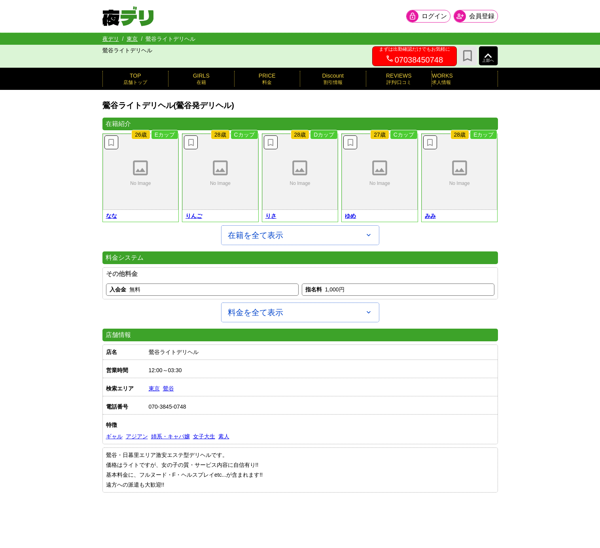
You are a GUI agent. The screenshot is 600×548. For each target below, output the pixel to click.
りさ (270, 216)
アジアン (137, 436)
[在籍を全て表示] (300, 235)
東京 (132, 39)
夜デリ (110, 39)
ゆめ (350, 216)
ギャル (114, 436)
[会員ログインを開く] (428, 16)
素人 (223, 436)
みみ (430, 216)
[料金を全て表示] (300, 312)
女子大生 (204, 436)
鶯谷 (168, 388)
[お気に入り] (467, 55)
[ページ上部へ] (488, 55)
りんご (193, 216)
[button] (141, 172)
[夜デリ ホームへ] (128, 16)
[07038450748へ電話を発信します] (414, 56)
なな (111, 216)
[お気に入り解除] (111, 142)
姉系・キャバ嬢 (170, 436)
